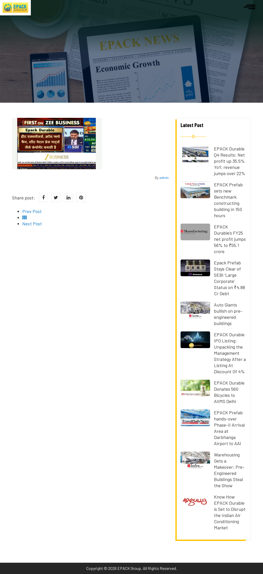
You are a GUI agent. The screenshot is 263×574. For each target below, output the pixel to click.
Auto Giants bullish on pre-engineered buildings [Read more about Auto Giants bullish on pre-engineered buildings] (228, 314)
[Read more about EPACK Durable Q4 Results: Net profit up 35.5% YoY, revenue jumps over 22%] (195, 160)
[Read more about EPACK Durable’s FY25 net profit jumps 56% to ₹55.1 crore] (195, 238)
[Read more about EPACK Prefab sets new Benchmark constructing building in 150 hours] (195, 196)
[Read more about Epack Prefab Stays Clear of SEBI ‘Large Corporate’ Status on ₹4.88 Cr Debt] (195, 274)
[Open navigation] (249, 6)
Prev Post (32, 211)
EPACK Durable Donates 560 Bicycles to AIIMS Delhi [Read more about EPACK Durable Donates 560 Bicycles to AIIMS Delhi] (229, 392)
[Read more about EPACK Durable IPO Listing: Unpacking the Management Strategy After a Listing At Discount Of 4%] (195, 346)
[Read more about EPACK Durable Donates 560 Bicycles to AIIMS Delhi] (195, 394)
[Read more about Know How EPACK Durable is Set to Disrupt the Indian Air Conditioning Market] (195, 508)
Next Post (32, 223)
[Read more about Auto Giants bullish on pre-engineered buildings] (195, 316)
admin (164, 177)
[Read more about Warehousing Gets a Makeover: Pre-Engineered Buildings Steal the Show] (195, 466)
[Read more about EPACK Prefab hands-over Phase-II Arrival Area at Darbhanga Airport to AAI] (195, 424)
